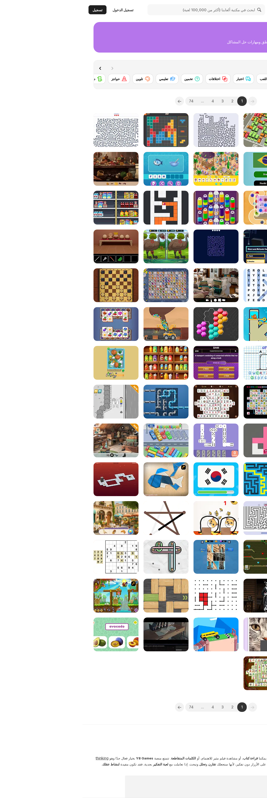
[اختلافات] (135, 79)
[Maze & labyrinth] (183, 479)
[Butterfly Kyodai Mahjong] (83, 285)
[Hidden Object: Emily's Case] (33, 518)
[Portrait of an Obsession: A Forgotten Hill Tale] (183, 596)
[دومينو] (12, 79)
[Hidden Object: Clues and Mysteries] (133, 285)
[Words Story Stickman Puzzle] (233, 479)
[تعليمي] (84, 79)
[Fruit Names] (33, 634)
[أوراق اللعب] (189, 79)
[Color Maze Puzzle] (83, 208)
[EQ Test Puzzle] (33, 402)
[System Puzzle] (133, 324)
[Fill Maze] (183, 440)
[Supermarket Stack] (233, 285)
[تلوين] (60, 79)
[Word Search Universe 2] (183, 285)
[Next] (18, 67)
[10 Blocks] (83, 130)
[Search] (177, 9)
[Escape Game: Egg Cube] (33, 246)
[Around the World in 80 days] (233, 673)
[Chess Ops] (233, 518)
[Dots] (133, 596)
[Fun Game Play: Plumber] (83, 402)
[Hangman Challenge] (183, 363)
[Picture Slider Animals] (183, 634)
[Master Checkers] (33, 285)
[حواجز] (37, 79)
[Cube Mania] (33, 324)
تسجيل (15, 10)
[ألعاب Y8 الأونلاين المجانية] (240, 9)
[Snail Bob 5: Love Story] (33, 596)
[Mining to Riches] (83, 324)
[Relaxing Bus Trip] (83, 440)
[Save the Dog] (133, 518)
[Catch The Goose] (33, 363)
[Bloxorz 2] (33, 479)
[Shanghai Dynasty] (183, 673)
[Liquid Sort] (233, 208)
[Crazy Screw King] (183, 208)
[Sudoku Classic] (33, 557)
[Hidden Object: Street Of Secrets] (233, 130)
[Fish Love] (183, 324)
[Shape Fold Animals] (83, 479)
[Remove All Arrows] (133, 246)
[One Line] (83, 518)
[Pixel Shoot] (233, 363)
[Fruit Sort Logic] (83, 363)
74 (108, 101)
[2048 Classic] (233, 634)
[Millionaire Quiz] (183, 246)
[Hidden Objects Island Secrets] (33, 169)
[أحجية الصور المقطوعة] (228, 79)
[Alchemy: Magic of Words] (233, 246)
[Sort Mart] (33, 208)
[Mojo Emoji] (83, 169)
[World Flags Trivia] (183, 169)
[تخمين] (109, 79)
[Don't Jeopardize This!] (133, 363)
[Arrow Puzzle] (183, 518)
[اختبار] (161, 79)
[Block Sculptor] (233, 324)
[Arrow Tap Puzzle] (33, 130)
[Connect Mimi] (183, 402)
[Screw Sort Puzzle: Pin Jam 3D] (233, 440)
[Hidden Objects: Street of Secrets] (33, 440)
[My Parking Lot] (183, 130)
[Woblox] (83, 596)
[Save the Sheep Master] (233, 169)
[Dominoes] (133, 440)
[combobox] (233, 101)
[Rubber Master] (83, 557)
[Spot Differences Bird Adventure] (83, 246)
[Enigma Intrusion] (83, 634)
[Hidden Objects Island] (133, 169)
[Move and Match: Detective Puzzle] (233, 596)
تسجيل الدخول (40, 10)
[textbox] (233, 101)
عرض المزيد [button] (246, 781)
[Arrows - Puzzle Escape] (133, 130)
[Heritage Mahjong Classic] (133, 402)
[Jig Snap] (133, 557)
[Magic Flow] (133, 208)
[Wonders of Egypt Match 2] (233, 402)
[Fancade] (133, 634)
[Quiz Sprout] (233, 557)
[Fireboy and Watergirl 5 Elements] (183, 557)
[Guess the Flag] (133, 479)
